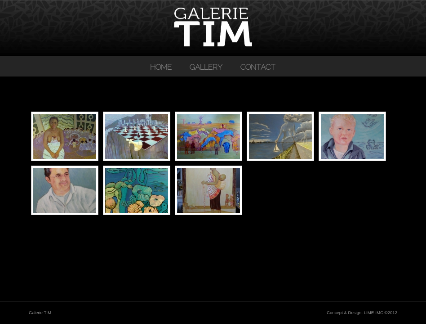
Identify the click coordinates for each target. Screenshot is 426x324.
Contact (257, 67)
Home (161, 67)
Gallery (206, 67)
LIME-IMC (373, 312)
